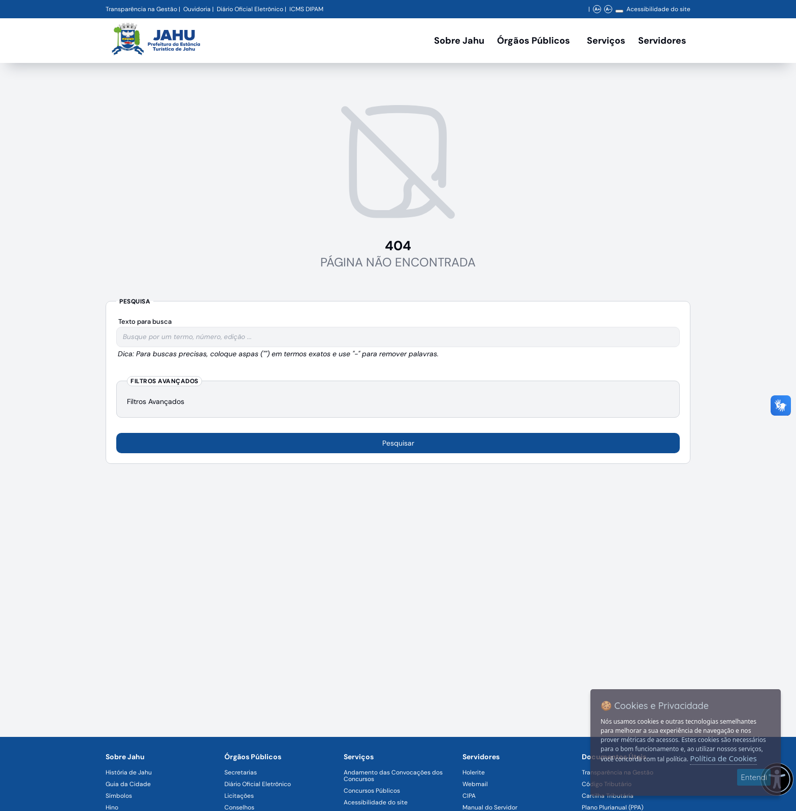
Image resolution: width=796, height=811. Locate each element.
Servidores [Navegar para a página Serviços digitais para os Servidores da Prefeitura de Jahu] (481, 756)
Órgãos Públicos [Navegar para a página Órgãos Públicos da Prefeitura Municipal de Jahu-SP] (252, 756)
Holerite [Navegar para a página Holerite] (473, 772)
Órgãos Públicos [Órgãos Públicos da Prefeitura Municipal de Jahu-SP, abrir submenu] (533, 41)
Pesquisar (398, 443)
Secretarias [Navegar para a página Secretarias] (240, 772)
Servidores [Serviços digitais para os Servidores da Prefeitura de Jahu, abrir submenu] (662, 41)
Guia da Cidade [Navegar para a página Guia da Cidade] (128, 784)
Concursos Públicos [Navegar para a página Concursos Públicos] (372, 791)
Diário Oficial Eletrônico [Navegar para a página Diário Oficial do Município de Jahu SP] (250, 9)
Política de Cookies (723, 758)
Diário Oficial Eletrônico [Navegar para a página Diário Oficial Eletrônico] (257, 784)
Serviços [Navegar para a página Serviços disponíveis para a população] (606, 41)
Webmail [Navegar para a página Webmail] (475, 784)
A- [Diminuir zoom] (608, 9)
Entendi (754, 777)
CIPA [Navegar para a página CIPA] (469, 796)
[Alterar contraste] (619, 11)
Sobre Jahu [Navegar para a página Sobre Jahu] (459, 41)
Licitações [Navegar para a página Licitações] (239, 796)
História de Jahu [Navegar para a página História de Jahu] (129, 772)
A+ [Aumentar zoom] (597, 9)
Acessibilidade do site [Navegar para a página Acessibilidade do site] (658, 9)
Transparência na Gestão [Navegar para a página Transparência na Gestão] (141, 9)
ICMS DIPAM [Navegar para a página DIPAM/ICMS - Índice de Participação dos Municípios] (306, 9)
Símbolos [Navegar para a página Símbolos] (119, 796)
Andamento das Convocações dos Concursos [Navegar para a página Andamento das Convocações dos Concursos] (393, 775)
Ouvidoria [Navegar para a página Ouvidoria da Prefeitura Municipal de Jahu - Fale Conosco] (197, 9)
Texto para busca (145, 321)
